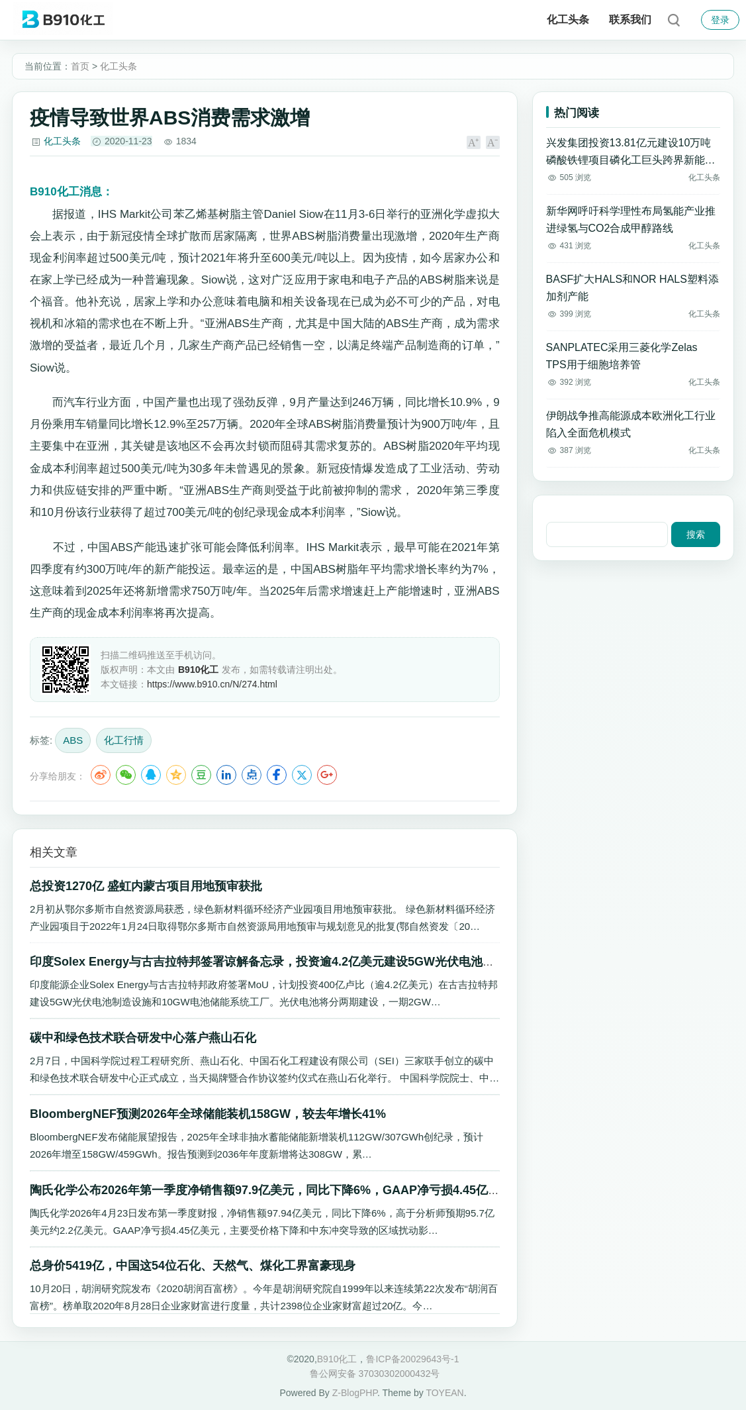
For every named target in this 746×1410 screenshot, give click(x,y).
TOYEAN (444, 1392)
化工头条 (568, 19)
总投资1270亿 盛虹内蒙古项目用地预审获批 (146, 886)
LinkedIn (226, 775)
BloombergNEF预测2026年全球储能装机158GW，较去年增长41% (208, 1114)
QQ (151, 775)
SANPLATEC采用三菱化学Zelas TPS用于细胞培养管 (622, 356)
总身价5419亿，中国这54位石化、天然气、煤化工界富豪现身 (192, 1265)
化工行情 (124, 740)
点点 (251, 775)
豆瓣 (201, 775)
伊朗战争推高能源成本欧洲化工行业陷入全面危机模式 (631, 424)
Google (327, 775)
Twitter (302, 775)
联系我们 (630, 19)
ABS (73, 740)
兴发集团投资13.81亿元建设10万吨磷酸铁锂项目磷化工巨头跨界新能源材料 (631, 153)
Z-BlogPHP (354, 1392)
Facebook (277, 775)
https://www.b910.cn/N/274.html (212, 684)
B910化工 (337, 1359)
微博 (101, 775)
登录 (720, 20)
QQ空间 (176, 775)
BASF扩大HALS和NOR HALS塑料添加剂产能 (632, 288)
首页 (80, 66)
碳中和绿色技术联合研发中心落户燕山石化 (143, 1037)
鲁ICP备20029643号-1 (412, 1359)
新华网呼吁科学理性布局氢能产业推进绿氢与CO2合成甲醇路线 (631, 219)
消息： (71, 191)
